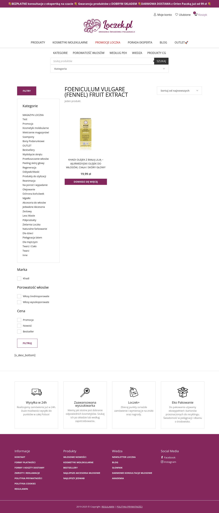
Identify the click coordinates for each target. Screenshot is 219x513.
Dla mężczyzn (30, 242)
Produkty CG (156, 53)
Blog (163, 42)
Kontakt (20, 457)
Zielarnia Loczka (31, 224)
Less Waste (29, 215)
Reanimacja (29, 180)
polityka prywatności (130, 506)
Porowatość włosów (88, 53)
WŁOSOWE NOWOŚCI (74, 457)
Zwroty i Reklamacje (27, 473)
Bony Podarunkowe (33, 141)
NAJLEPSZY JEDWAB (74, 478)
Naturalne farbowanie (35, 228)
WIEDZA (137, 53)
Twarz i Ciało (30, 246)
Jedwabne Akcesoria (34, 206)
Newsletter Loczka (124, 457)
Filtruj (27, 343)
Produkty (38, 42)
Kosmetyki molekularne (70, 42)
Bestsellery (29, 149)
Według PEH (118, 53)
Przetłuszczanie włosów (36, 158)
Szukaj (161, 61)
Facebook (168, 457)
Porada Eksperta (140, 42)
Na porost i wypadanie (35, 185)
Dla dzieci (28, 233)
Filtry (27, 90)
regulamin (107, 506)
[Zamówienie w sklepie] (179, 90)
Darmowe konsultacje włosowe (132, 473)
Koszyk (201, 15)
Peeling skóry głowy (33, 163)
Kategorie (60, 53)
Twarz (26, 250)
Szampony (28, 136)
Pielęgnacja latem (32, 237)
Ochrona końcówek (33, 193)
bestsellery (70, 468)
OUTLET (27, 145)
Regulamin (21, 489)
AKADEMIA (118, 478)
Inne (25, 255)
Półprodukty (29, 220)
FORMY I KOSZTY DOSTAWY (29, 468)
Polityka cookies (25, 484)
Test (25, 119)
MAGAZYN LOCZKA (33, 115)
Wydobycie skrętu (32, 154)
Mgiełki (26, 198)
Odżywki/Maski (31, 171)
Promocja (28, 123)
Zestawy (27, 211)
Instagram (168, 462)
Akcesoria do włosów (34, 202)
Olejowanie (29, 189)
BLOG (115, 462)
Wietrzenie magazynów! (36, 132)
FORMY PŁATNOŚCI (25, 462)
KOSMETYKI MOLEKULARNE (78, 462)
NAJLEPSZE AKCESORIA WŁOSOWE (81, 473)
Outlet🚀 (181, 42)
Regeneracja (29, 167)
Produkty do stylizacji (34, 176)
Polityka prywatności (28, 478)
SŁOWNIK (117, 468)
